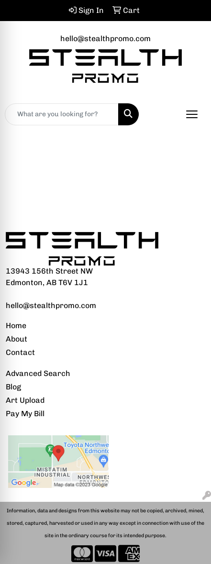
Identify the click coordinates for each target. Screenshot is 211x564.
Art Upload (25, 400)
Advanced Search (38, 373)
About (16, 338)
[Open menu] (191, 114)
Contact (20, 352)
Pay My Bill (25, 413)
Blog (13, 386)
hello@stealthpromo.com (105, 38)
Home (16, 325)
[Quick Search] (62, 114)
